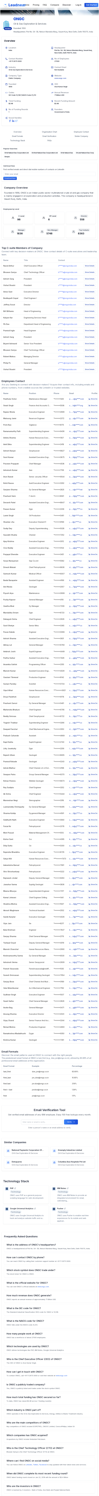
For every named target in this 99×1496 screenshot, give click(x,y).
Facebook (43, 1465)
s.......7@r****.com (76, 917)
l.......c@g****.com (76, 807)
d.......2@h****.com (76, 729)
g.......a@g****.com (76, 541)
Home (26, 5)
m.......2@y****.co (76, 956)
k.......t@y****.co (75, 839)
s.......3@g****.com (76, 774)
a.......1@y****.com (76, 768)
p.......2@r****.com (76, 600)
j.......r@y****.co (75, 522)
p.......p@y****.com (76, 464)
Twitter (35, 1465)
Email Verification (49, 136)
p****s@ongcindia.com (67, 324)
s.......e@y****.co (75, 626)
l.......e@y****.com (76, 748)
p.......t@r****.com (76, 593)
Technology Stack (17, 140)
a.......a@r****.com (76, 969)
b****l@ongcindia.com (67, 298)
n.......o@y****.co (75, 1027)
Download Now (10, 178)
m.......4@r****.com (76, 800)
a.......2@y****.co (75, 813)
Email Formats (17, 136)
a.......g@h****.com (76, 1007)
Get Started (91, 5)
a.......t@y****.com (76, 664)
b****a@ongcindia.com (67, 272)
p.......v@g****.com (76, 399)
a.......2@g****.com (76, 477)
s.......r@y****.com (76, 859)
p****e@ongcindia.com (67, 330)
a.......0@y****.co (75, 645)
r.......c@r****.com (76, 787)
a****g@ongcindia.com (67, 279)
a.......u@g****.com (76, 470)
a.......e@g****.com (76, 910)
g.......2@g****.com (76, 606)
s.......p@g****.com (76, 872)
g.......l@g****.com (76, 677)
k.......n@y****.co (75, 930)
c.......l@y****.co (75, 561)
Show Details (89, 266)
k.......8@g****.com (76, 457)
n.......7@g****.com (76, 412)
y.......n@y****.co (75, 723)
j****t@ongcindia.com (67, 305)
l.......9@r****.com (76, 515)
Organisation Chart (49, 132)
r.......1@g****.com (76, 852)
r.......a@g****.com (76, 483)
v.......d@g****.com (76, 1020)
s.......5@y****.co (75, 535)
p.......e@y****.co (75, 736)
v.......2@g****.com (76, 690)
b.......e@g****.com (76, 580)
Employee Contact (81, 132)
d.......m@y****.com (76, 574)
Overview (17, 132)
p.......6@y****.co (75, 509)
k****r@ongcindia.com (67, 318)
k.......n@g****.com (76, 632)
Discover (67, 5)
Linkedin (29, 1465)
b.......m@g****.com (76, 710)
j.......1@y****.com (75, 923)
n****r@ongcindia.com (67, 266)
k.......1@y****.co (75, 742)
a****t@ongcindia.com (67, 292)
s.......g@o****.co (75, 554)
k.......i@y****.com (76, 897)
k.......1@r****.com (76, 1033)
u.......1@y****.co (75, 755)
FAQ (45, 5)
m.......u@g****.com (76, 671)
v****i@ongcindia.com (67, 285)
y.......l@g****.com (76, 943)
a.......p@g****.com (76, 451)
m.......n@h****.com (76, 949)
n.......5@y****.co (75, 988)
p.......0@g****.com (76, 496)
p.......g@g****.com (76, 658)
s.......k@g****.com (76, 936)
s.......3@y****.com (76, 613)
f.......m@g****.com (76, 826)
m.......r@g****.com (76, 431)
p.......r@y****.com (76, 703)
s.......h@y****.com (76, 975)
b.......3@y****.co (75, 716)
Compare (54, 5)
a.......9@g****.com (76, 438)
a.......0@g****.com (76, 638)
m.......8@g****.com (76, 891)
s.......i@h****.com (76, 1001)
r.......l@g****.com (76, 878)
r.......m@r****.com (76, 425)
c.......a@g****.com (76, 548)
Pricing (36, 5)
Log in (78, 5)
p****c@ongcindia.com (67, 363)
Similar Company (81, 136)
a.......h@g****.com (76, 962)
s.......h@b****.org (76, 405)
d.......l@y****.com (76, 502)
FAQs (49, 140)
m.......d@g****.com (76, 833)
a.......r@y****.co (75, 846)
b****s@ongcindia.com (67, 311)
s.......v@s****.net (75, 490)
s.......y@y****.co (75, 684)
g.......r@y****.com (76, 418)
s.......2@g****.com (76, 982)
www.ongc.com (60, 78)
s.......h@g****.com (76, 820)
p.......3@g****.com (76, 697)
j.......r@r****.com (75, 884)
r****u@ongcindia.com (67, 356)
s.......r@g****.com (76, 995)
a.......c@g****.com (76, 794)
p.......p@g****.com (76, 761)
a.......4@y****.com (76, 1014)
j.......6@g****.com (76, 651)
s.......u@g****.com (76, 528)
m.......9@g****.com (76, 904)
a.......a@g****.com (76, 444)
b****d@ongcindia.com (67, 344)
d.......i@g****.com (76, 567)
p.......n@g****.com (76, 781)
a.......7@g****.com (76, 587)
